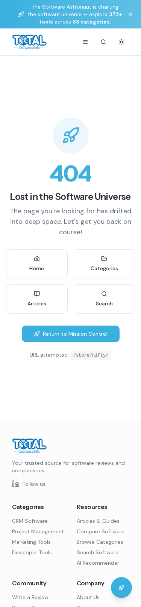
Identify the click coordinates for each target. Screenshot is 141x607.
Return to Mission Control (71, 333)
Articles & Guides (98, 521)
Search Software (97, 552)
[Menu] (85, 41)
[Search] (103, 41)
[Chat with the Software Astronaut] (121, 587)
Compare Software (100, 531)
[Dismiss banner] (130, 14)
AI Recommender (98, 562)
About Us (88, 597)
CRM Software (30, 521)
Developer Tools (32, 552)
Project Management (38, 531)
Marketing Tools (31, 542)
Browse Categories (100, 542)
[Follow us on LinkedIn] (28, 484)
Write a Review (30, 597)
